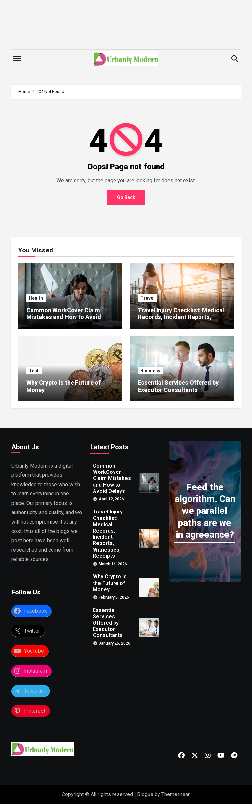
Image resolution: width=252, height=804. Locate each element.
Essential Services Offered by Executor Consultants (178, 386)
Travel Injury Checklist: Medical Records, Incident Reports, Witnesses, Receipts (181, 317)
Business (150, 370)
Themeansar (175, 794)
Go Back (126, 197)
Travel (147, 298)
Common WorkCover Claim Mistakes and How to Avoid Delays (63, 317)
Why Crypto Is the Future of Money (110, 583)
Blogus (145, 794)
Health (36, 298)
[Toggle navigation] (17, 59)
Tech (34, 370)
